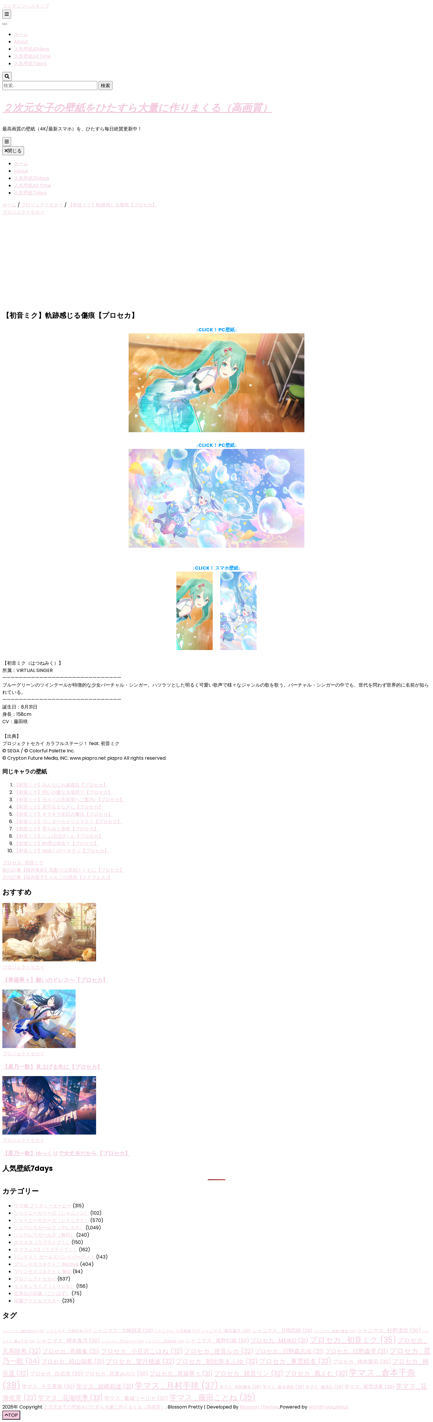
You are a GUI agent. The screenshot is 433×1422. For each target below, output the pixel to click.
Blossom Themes (259, 1407)
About (21, 41)
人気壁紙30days (31, 49)
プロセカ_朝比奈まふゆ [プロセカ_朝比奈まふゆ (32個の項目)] (217, 1361)
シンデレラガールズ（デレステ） (49, 1227)
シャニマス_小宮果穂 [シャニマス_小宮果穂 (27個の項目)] (177, 1331)
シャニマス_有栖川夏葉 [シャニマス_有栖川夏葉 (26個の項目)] (334, 1331)
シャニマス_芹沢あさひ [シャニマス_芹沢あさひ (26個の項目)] (122, 1341)
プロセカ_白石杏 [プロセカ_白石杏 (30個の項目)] (56, 1373)
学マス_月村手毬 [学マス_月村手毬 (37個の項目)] (176, 1385)
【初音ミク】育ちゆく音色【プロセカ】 (56, 828)
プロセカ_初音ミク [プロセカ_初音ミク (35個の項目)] (353, 1340)
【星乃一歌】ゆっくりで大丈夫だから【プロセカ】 (66, 1153)
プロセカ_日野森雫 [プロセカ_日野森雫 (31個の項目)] (356, 1351)
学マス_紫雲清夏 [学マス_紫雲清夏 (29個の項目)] (370, 1386)
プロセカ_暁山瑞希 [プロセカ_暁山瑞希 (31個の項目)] (73, 1361)
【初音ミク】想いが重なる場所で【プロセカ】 (63, 792)
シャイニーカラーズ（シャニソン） (51, 1213)
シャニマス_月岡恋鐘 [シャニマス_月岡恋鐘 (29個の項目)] (282, 1330)
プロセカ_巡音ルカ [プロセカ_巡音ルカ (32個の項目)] (218, 1351)
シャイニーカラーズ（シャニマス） (51, 1220)
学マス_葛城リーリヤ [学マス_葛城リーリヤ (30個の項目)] (136, 1398)
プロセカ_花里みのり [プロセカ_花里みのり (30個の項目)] (116, 1373)
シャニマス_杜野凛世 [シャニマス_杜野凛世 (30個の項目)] (389, 1330)
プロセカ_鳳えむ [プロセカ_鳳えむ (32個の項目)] (316, 1373)
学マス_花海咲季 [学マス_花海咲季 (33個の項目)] (70, 1397)
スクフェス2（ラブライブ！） (46, 1249)
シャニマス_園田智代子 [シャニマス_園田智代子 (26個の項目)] (23, 1331)
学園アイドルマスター (37, 1300)
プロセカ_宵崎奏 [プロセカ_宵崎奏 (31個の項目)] (71, 1351)
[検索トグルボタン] (7, 76)
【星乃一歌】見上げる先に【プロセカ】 (52, 1066)
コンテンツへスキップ (25, 6)
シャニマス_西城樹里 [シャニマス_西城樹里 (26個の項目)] (164, 1341)
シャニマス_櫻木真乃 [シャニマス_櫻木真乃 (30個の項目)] (68, 1340)
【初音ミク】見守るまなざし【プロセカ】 (58, 807)
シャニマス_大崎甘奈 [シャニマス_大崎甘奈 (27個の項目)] (69, 1331)
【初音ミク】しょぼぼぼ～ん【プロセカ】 (58, 836)
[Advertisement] (216, 263)
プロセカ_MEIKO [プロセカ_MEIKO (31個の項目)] (279, 1340)
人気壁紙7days (30, 63)
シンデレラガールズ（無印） (44, 1235)
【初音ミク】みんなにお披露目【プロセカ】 (61, 785)
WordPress (321, 1407)
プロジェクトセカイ (23, 212)
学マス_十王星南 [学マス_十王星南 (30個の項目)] (48, 1386)
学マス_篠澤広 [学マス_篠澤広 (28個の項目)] (324, 1387)
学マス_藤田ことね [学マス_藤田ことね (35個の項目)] (212, 1397)
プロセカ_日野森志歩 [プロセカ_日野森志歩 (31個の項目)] (289, 1351)
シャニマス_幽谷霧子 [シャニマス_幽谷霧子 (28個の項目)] (226, 1331)
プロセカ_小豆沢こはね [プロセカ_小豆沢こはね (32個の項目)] (142, 1351)
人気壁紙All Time (32, 56)
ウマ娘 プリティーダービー (42, 1205)
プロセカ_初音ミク (23, 862)
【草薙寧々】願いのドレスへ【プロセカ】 (55, 979)
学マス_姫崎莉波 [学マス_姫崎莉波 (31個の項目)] (105, 1386)
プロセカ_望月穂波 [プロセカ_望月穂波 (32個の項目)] (140, 1361)
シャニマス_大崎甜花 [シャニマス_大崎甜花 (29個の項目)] (123, 1330)
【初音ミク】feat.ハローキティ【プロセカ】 (61, 850)
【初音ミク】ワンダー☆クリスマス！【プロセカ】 (68, 821)
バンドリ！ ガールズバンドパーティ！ (54, 1257)
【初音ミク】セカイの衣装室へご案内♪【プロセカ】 (69, 799)
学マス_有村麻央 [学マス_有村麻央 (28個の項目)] (240, 1387)
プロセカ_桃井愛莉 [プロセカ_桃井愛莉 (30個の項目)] (362, 1361)
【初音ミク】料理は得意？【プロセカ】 (56, 843)
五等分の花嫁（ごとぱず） (42, 1293)
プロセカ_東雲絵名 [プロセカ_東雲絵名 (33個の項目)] (295, 1361)
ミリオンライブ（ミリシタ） (44, 1286)
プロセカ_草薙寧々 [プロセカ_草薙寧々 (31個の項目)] (181, 1373)
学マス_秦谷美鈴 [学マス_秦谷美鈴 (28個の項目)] (283, 1387)
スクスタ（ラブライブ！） (42, 1242)
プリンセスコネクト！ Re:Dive (46, 1264)
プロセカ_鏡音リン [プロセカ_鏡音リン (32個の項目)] (248, 1373)
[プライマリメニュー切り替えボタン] (6, 141)
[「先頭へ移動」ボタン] (11, 1415)
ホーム (21, 34)
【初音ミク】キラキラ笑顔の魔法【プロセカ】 (63, 814)
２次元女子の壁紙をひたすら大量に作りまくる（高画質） (137, 107)
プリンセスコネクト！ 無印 (42, 1271)
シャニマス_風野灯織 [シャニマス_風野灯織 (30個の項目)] (217, 1340)
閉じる (13, 150)
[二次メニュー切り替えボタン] (6, 14)
